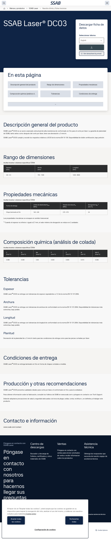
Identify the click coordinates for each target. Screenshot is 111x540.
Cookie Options (101, 530)
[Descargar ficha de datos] (91, 47)
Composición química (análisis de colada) (24, 94)
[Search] (4, 3)
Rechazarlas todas (65, 522)
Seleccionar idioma (87, 35)
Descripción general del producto (23, 85)
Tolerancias (55, 94)
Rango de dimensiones (55, 85)
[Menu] (107, 3)
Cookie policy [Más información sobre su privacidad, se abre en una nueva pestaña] (31, 517)
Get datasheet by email (91, 53)
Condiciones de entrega (88, 94)
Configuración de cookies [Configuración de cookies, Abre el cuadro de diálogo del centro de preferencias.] (45, 530)
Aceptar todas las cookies (26, 522)
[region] (45, 520)
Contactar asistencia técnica (94, 514)
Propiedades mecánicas (88, 85)
